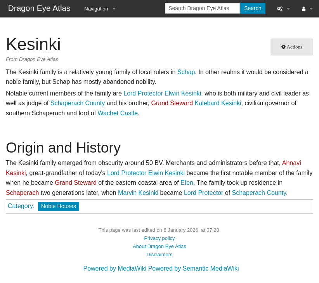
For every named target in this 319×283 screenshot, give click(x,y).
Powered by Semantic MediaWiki (193, 268)
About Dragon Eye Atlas (159, 246)
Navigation (96, 9)
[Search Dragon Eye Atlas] (202, 8)
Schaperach (22, 192)
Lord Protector (143, 93)
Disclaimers (160, 254)
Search (252, 8)
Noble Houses (58, 206)
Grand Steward (172, 103)
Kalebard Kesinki (218, 103)
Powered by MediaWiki (114, 268)
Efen (186, 182)
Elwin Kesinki (183, 93)
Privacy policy (159, 238)
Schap (186, 72)
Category (20, 206)
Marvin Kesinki (138, 192)
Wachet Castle (118, 113)
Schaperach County (77, 103)
